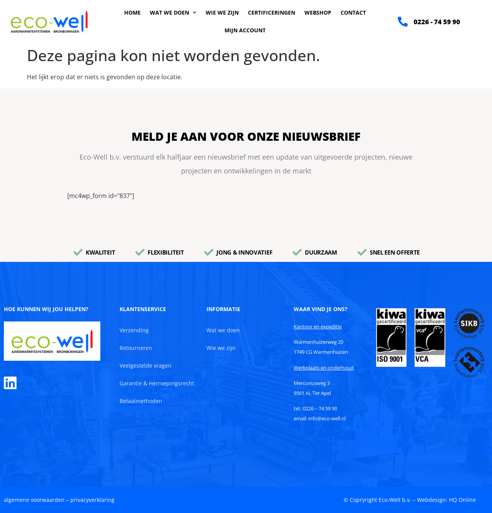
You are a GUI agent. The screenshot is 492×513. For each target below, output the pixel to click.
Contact (353, 12)
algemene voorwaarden (34, 499)
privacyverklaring (92, 499)
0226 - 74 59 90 (437, 21)
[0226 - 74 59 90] (403, 22)
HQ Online (462, 499)
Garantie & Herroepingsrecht (157, 383)
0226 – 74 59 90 (320, 408)
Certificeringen (271, 12)
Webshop (317, 12)
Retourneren (136, 347)
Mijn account (245, 30)
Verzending (134, 330)
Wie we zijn (222, 12)
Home (132, 12)
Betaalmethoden (141, 401)
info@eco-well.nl (327, 418)
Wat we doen (173, 12)
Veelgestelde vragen (145, 365)
